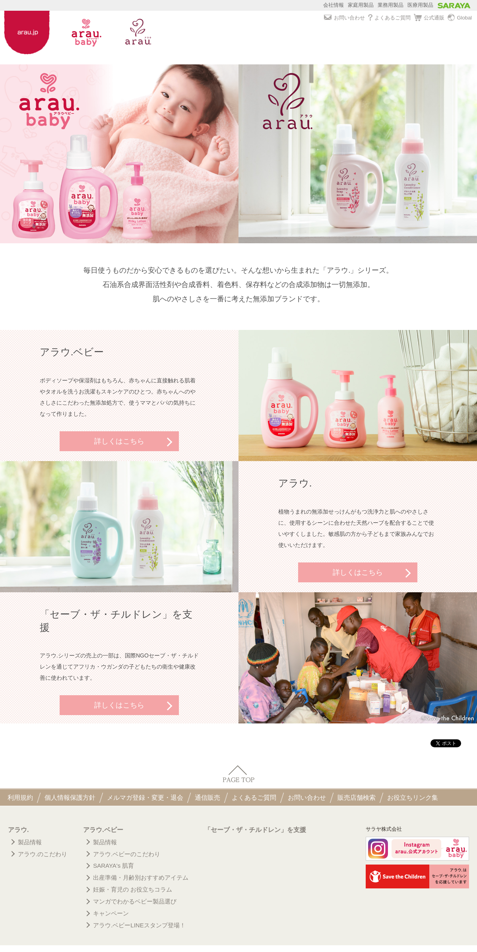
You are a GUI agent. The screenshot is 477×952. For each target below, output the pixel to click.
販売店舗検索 (356, 797)
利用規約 (20, 797)
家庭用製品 (361, 5)
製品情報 (30, 842)
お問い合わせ (344, 18)
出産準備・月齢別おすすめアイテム (140, 877)
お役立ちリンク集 (412, 797)
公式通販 (429, 18)
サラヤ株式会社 (384, 829)
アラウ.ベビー (103, 829)
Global (460, 18)
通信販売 (207, 797)
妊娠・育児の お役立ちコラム (132, 889)
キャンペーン (111, 913)
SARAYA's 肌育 (113, 865)
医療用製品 (420, 5)
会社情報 (333, 5)
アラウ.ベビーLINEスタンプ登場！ (139, 925)
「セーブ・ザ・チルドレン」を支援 (255, 829)
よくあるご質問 (389, 18)
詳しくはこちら (119, 441)
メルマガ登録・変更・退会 (145, 797)
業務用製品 (390, 5)
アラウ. (18, 829)
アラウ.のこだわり (42, 854)
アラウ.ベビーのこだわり (126, 854)
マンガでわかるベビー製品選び (134, 901)
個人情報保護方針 (70, 797)
